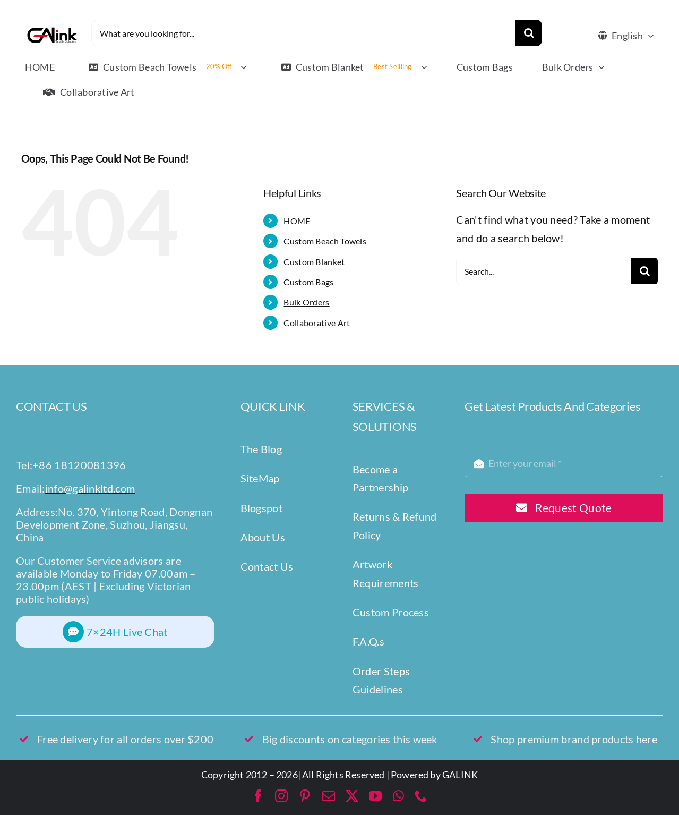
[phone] (421, 795)
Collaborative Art (316, 323)
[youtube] (375, 795)
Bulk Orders (306, 302)
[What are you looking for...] (303, 33)
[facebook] (258, 795)
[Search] (528, 33)
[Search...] (543, 271)
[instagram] (281, 795)
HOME (296, 221)
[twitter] (352, 795)
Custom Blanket (314, 262)
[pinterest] (304, 795)
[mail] (328, 795)
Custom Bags (308, 282)
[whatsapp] (398, 795)
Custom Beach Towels (324, 241)
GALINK (460, 774)
